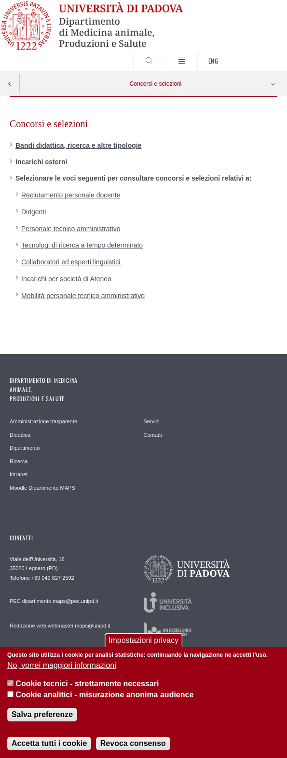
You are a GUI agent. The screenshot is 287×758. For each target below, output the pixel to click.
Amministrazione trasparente (43, 421)
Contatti (153, 435)
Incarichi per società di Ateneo (66, 279)
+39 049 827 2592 (52, 578)
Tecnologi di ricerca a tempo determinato (82, 245)
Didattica (20, 435)
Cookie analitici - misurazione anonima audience (104, 699)
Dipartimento (25, 448)
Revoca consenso (133, 748)
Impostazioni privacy (143, 645)
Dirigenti (33, 212)
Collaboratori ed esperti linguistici (71, 262)
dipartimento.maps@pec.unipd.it (60, 601)
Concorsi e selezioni (155, 83)
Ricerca (18, 461)
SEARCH (256, 53)
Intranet (18, 474)
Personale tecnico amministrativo (70, 229)
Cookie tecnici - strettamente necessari (87, 688)
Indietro (9, 83)
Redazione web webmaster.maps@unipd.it (60, 625)
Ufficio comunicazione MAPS (44, 650)
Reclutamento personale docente (70, 195)
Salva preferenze (42, 719)
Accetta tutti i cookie (49, 748)
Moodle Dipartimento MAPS (42, 488)
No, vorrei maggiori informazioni (61, 670)
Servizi (152, 421)
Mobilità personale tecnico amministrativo (83, 296)
